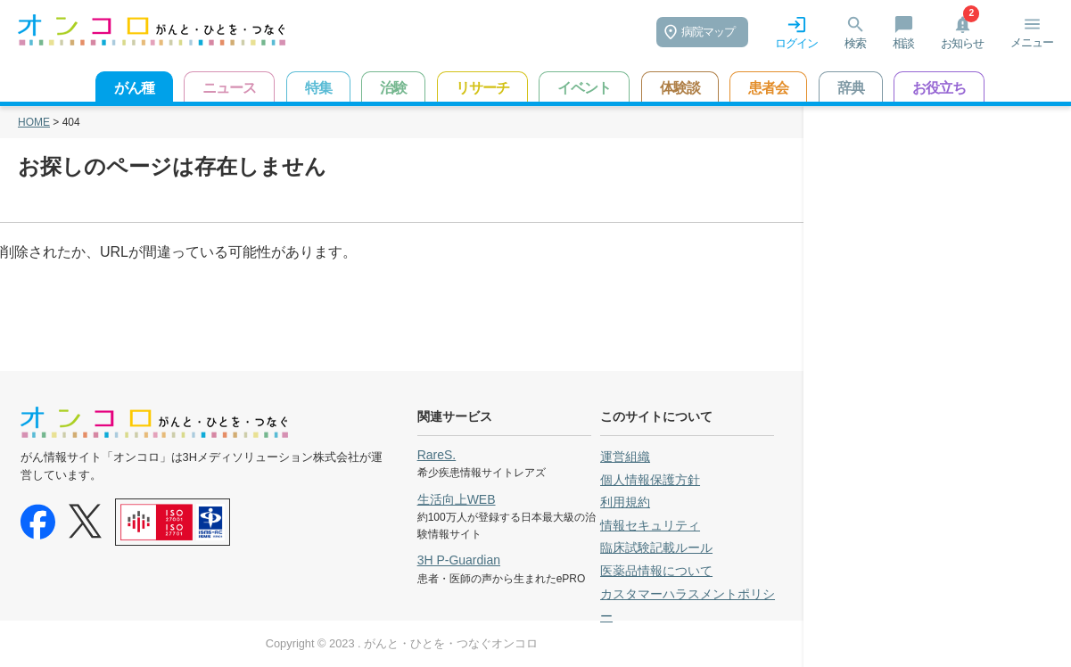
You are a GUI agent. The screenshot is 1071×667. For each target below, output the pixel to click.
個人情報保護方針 (650, 480)
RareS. (437, 455)
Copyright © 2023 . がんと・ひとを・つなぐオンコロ (402, 643)
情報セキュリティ (650, 525)
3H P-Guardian (458, 560)
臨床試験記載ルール (656, 547)
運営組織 (625, 456)
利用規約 (625, 502)
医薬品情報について (656, 571)
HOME (34, 122)
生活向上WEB (456, 499)
